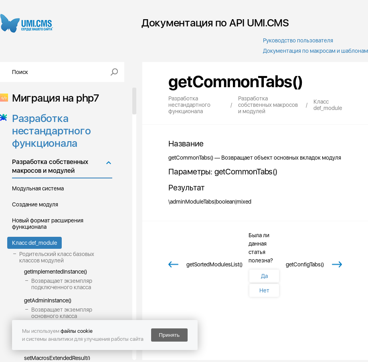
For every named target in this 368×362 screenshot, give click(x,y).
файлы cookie (77, 331)
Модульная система (38, 188)
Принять (169, 335)
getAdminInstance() (47, 300)
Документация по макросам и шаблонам (315, 51)
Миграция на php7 (53, 98)
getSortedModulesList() (214, 264)
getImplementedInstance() (55, 271)
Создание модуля (35, 204)
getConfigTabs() (305, 264)
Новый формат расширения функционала (47, 223)
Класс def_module (34, 243)
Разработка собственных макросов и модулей (50, 166)
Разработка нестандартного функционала (49, 130)
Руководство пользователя (298, 40)
